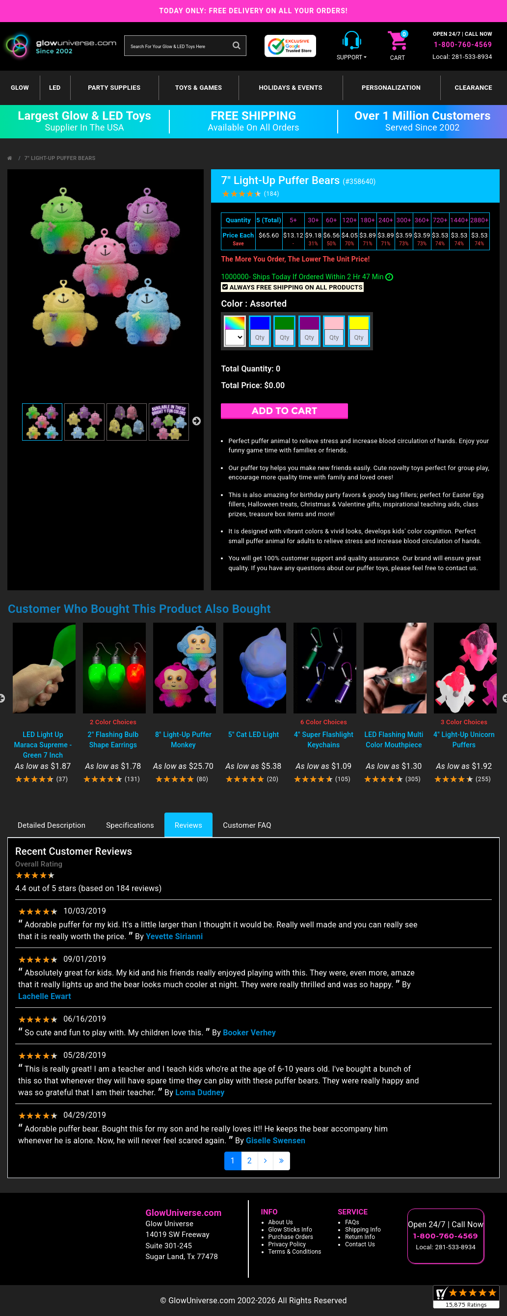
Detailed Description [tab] (51, 825)
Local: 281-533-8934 (462, 56)
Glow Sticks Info (290, 1229)
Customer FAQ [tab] (247, 825)
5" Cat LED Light (253, 734)
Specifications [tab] (130, 825)
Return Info (360, 1237)
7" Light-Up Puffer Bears (60, 158)
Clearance (473, 87)
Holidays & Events (290, 87)
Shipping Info (363, 1229)
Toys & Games (198, 87)
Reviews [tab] (188, 825)
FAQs (352, 1222)
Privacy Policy (287, 1244)
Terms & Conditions (294, 1251)
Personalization (391, 87)
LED (55, 87)
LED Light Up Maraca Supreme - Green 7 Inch (43, 745)
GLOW (20, 87)
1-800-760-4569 (463, 45)
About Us (281, 1222)
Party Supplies (114, 87)
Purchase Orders (291, 1237)
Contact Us (360, 1244)
